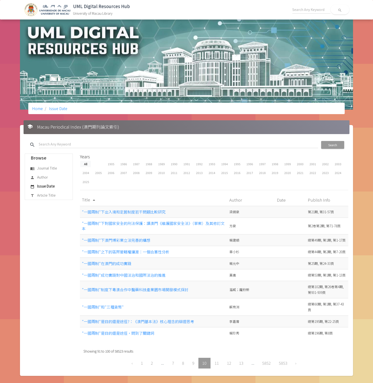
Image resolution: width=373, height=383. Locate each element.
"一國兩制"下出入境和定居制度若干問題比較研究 (124, 212)
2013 (199, 173)
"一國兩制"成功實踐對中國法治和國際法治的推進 (124, 275)
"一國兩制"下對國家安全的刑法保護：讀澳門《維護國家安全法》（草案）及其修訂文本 (153, 225)
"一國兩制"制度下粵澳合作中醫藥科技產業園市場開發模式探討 (135, 289)
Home (37, 108)
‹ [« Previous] (132, 363)
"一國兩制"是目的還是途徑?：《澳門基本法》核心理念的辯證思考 (138, 321)
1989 (161, 164)
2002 (325, 164)
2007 (123, 173)
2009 (149, 173)
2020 (287, 173)
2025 (86, 182)
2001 (312, 164)
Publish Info (319, 200)
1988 (149, 164)
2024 (338, 173)
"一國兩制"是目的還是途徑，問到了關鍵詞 (118, 333)
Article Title (43, 195)
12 (229, 363)
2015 (224, 173)
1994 (224, 164)
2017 (249, 173)
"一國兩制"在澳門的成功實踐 (106, 263)
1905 (111, 164)
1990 (174, 164)
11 (217, 363)
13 (241, 363)
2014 (212, 173)
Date (282, 200)
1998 (275, 164)
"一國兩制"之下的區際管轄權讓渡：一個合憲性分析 (125, 252)
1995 (237, 164)
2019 (275, 173)
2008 (136, 173)
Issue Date (57, 108)
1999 (287, 164)
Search (332, 145)
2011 (174, 173)
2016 (237, 173)
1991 (186, 164)
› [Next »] (295, 363)
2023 (325, 173)
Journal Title (43, 168)
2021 (300, 173)
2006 (111, 173)
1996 (249, 164)
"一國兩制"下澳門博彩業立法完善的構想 (116, 240)
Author (39, 177)
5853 (283, 363)
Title (89, 200)
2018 (262, 173)
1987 (136, 164)
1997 (262, 164)
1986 (123, 164)
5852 (266, 363)
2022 (312, 173)
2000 (300, 164)
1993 (212, 164)
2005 (98, 173)
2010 (161, 173)
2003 (338, 164)
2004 (86, 173)
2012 (186, 173)
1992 (199, 164)
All (85, 164)
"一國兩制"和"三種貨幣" (103, 307)
